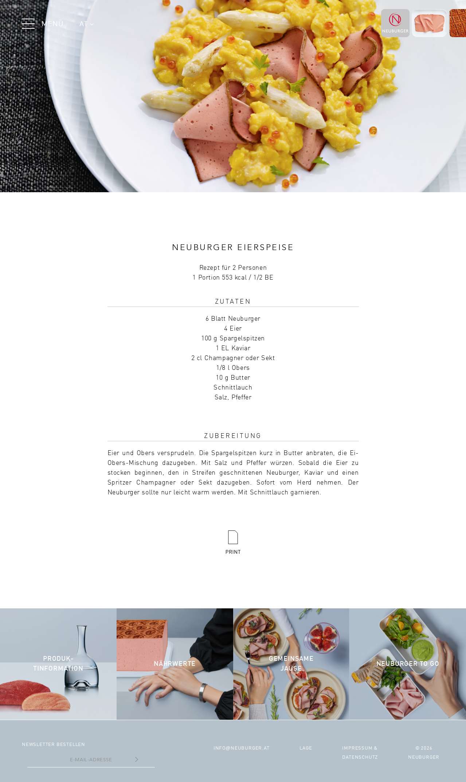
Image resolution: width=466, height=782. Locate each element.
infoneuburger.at (242, 748)
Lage (305, 748)
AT (86, 24)
